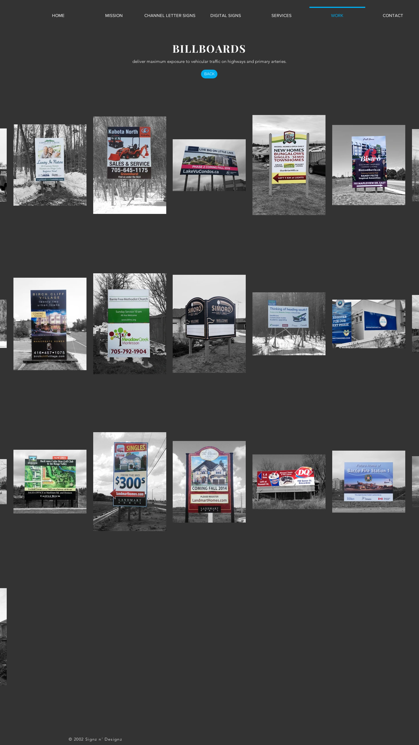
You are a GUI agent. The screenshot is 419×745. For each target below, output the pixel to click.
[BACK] (209, 74)
